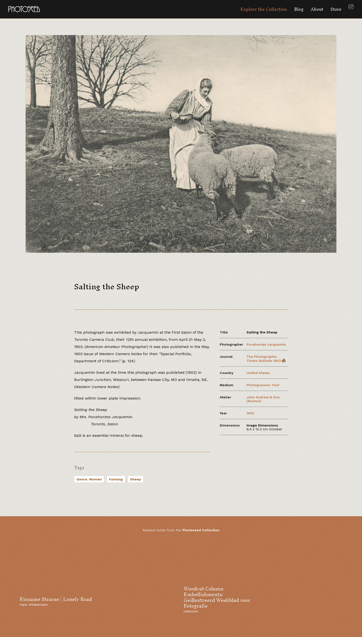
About (317, 9)
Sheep (135, 479)
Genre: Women (89, 479)
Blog (298, 9)
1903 (250, 413)
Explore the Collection (263, 9)
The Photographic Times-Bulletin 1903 (266, 359)
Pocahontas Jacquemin (266, 344)
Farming (116, 479)
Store (335, 9)
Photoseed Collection (200, 530)
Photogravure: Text (263, 385)
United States (258, 373)
